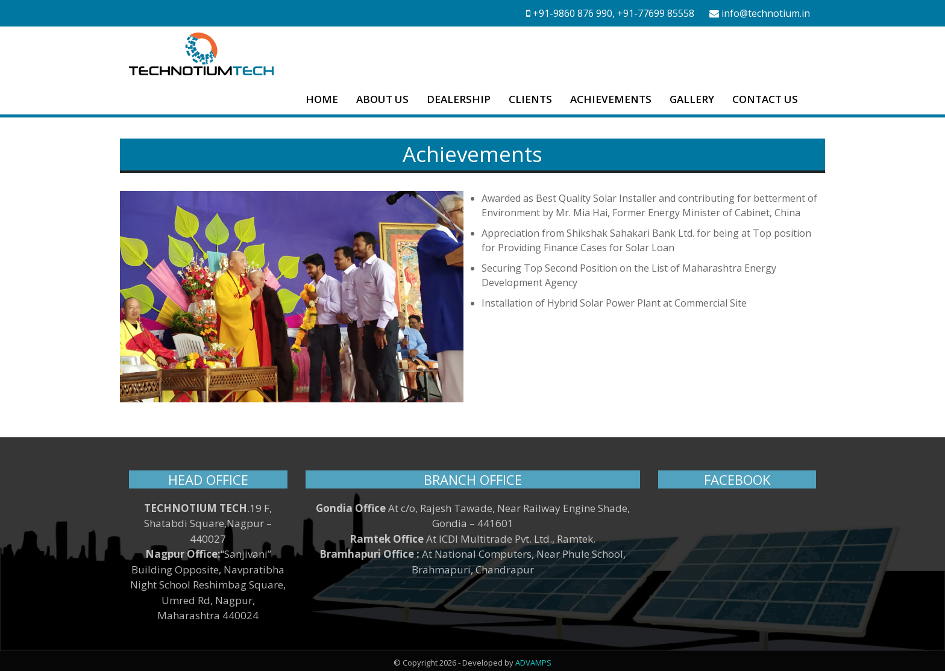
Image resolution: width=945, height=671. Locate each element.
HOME (322, 99)
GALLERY (692, 99)
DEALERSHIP (459, 99)
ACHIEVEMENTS (610, 99)
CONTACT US (765, 99)
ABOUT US (382, 99)
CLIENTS (530, 99)
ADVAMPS (533, 658)
